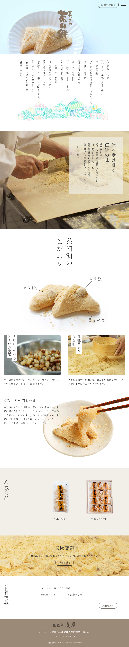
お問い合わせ (108, 4)
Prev (7, 28)
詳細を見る (78, 152)
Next (121, 28)
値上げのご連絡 (55, 588)
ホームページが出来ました (61, 594)
